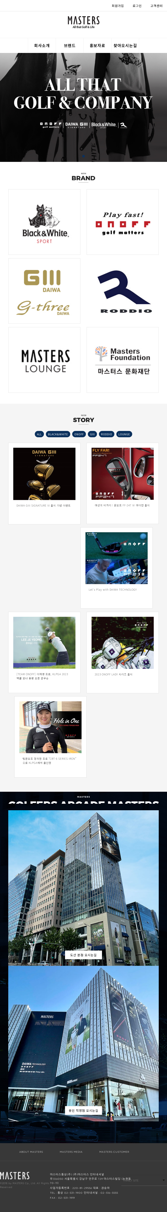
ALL (39, 434)
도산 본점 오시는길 (83, 955)
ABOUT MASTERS (31, 1151)
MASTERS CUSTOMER (114, 1151)
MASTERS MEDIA (71, 1151)
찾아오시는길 (125, 45)
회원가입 (118, 5)
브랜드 (70, 45)
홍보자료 (97, 45)
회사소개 (42, 45)
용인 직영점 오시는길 (83, 1110)
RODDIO (106, 434)
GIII (92, 434)
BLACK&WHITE (58, 434)
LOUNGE (124, 434)
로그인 (137, 5)
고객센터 (156, 5)
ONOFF (79, 434)
